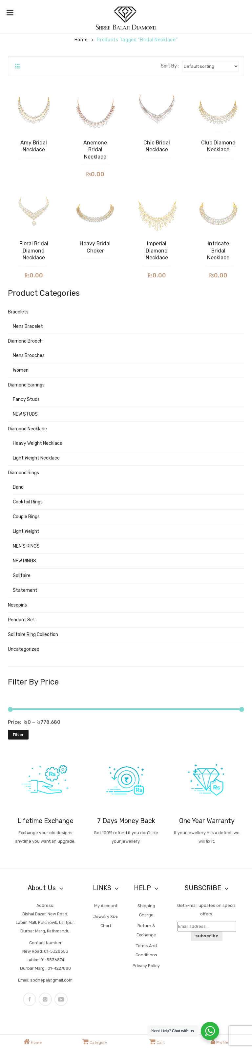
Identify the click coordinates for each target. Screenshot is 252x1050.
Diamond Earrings (26, 385)
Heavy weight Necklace (37, 443)
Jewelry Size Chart (105, 921)
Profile (219, 1041)
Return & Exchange (146, 930)
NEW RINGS (24, 561)
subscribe (206, 935)
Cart (157, 1041)
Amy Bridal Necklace (33, 146)
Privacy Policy (146, 965)
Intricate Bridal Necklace (218, 250)
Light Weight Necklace (36, 458)
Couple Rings (26, 516)
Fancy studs (26, 399)
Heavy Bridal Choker (95, 247)
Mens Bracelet (28, 326)
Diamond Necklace (27, 429)
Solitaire (22, 575)
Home (81, 40)
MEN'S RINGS (26, 546)
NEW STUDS (25, 414)
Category (94, 1041)
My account (105, 905)
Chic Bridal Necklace (156, 146)
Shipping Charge (146, 910)
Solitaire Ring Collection (33, 634)
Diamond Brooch (25, 341)
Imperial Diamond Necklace (157, 250)
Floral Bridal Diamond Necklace (33, 250)
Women (21, 370)
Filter (18, 734)
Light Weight (26, 531)
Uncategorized (23, 649)
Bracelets (18, 312)
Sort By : (170, 66)
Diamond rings (23, 473)
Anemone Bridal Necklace (95, 150)
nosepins (17, 605)
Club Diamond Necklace (218, 146)
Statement (25, 590)
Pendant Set (21, 620)
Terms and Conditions (146, 950)
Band (18, 487)
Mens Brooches (29, 355)
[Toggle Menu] (10, 12)
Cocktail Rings (28, 502)
